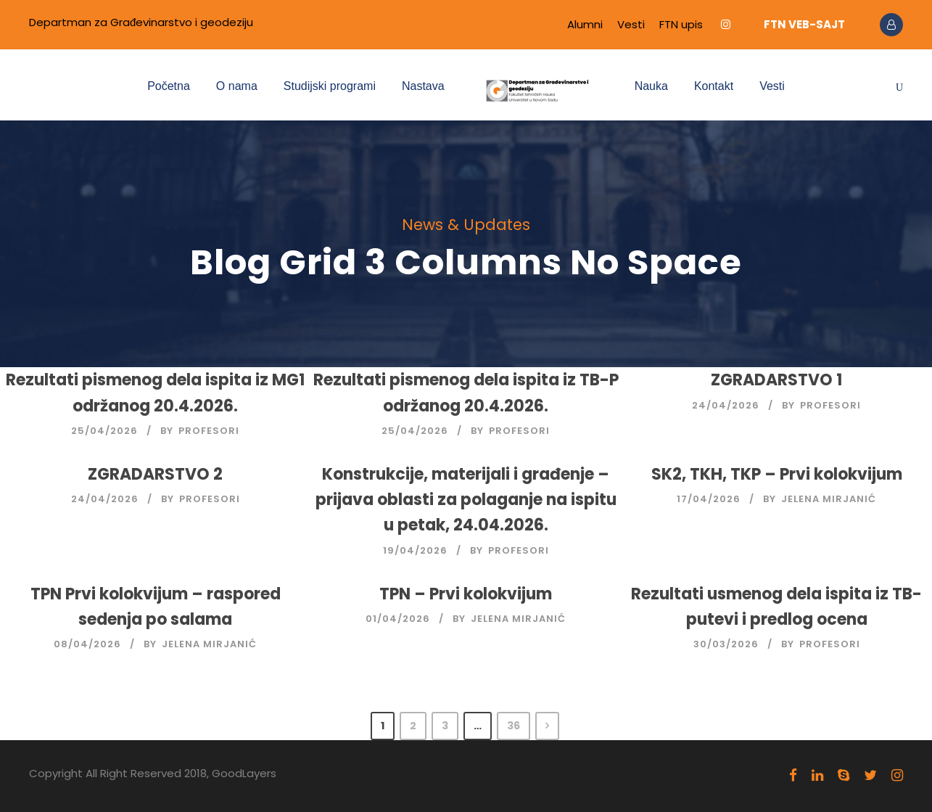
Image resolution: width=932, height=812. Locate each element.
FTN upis (681, 24)
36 (513, 725)
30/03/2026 (726, 644)
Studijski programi (330, 86)
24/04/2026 (725, 405)
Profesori (208, 431)
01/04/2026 (398, 619)
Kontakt (713, 86)
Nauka (651, 86)
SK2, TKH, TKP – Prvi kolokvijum (776, 474)
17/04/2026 (709, 499)
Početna (168, 86)
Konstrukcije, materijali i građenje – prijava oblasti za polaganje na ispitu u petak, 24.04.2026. (466, 499)
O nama (236, 86)
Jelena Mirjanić (828, 499)
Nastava (423, 86)
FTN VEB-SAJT (804, 24)
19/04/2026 (415, 550)
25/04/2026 (104, 431)
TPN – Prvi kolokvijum (465, 594)
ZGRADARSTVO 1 (776, 380)
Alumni (585, 24)
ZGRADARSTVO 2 (155, 474)
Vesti (631, 24)
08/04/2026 (87, 644)
